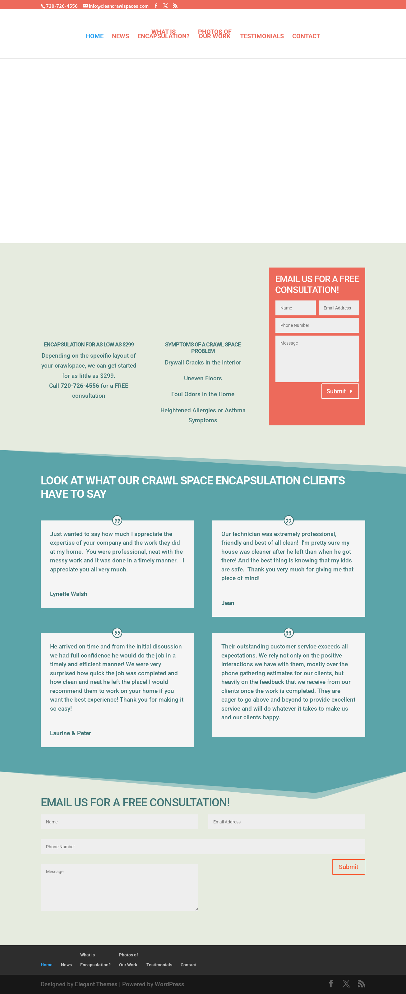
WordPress (169, 984)
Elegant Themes (96, 984)
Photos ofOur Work (215, 35)
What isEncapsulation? (163, 35)
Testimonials (262, 37)
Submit (336, 391)
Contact (306, 37)
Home (95, 37)
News (120, 37)
